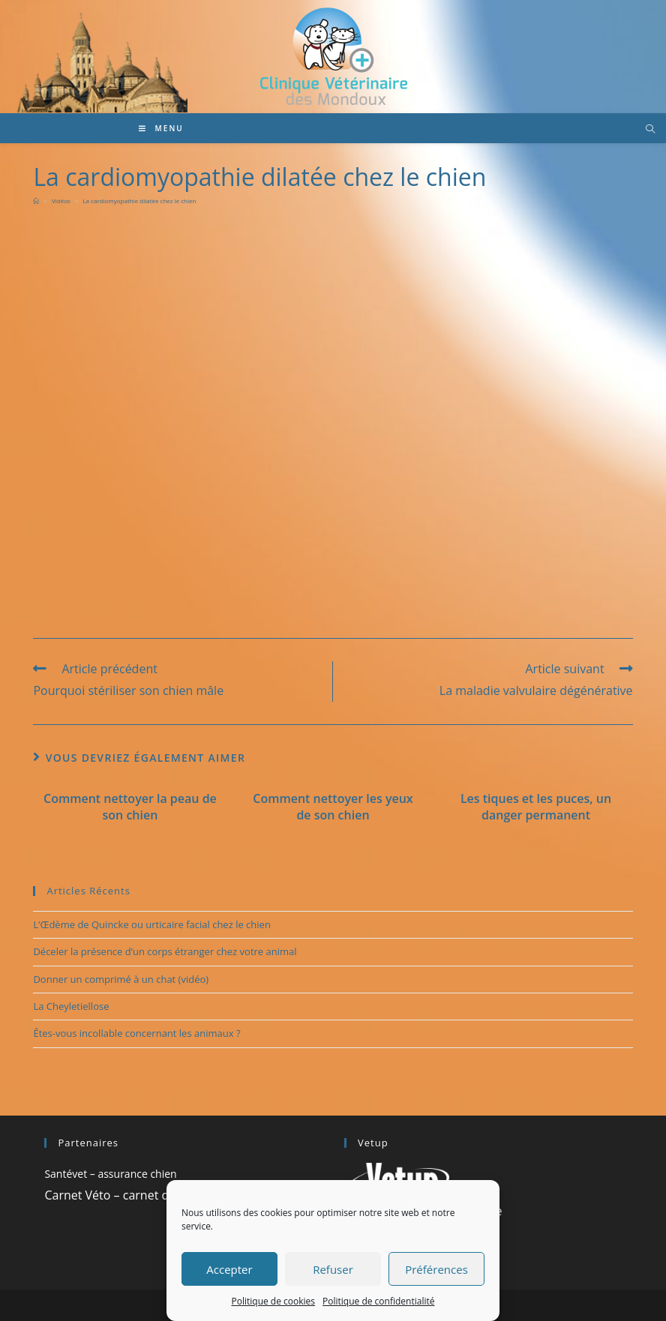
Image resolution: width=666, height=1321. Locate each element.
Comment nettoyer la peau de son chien (130, 806)
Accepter (229, 1269)
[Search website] (650, 129)
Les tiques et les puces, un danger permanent (535, 806)
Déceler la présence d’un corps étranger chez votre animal (164, 951)
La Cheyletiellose (71, 1006)
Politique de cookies (274, 1301)
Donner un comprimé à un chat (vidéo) (120, 979)
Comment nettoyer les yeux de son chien (332, 806)
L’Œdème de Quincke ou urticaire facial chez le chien (151, 924)
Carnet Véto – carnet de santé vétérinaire (158, 1195)
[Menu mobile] (161, 128)
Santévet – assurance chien (110, 1174)
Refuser (333, 1269)
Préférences (436, 1269)
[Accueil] (36, 200)
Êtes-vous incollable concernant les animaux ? (136, 1033)
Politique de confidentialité (378, 1301)
